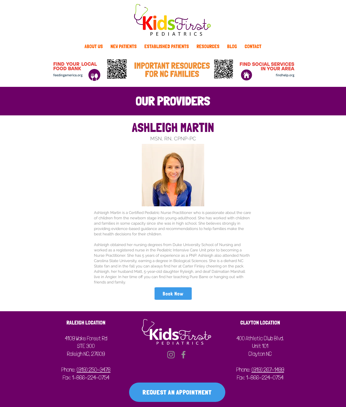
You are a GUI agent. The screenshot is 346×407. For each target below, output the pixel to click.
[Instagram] (171, 355)
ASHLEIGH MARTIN (173, 127)
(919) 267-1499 (268, 369)
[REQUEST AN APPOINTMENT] (177, 392)
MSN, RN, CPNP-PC (173, 138)
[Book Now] (173, 293)
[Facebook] (183, 355)
